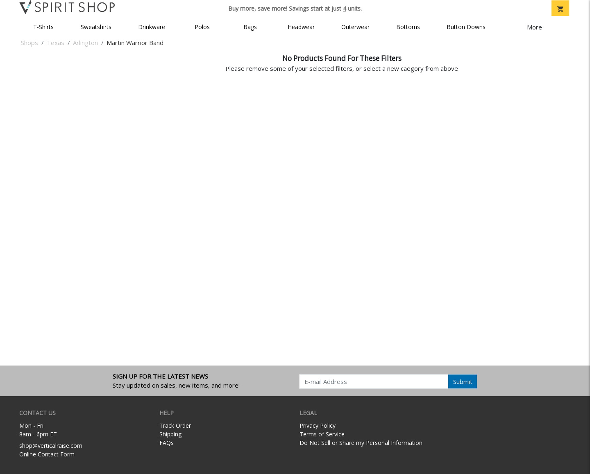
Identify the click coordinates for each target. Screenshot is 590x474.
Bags (250, 27)
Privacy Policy (318, 425)
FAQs (166, 443)
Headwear (301, 27)
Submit (462, 381)
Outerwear (355, 27)
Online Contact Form (47, 454)
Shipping (170, 434)
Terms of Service (322, 434)
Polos (202, 27)
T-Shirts (43, 27)
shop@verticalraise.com (50, 445)
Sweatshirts (96, 27)
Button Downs (466, 27)
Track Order (175, 425)
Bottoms (408, 27)
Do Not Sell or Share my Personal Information (361, 443)
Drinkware (151, 27)
